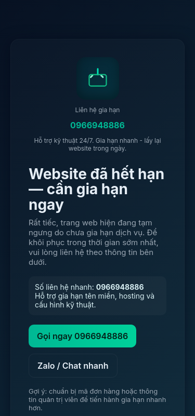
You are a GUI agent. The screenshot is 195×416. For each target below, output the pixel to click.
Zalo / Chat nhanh (73, 365)
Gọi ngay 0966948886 (82, 336)
